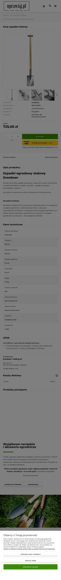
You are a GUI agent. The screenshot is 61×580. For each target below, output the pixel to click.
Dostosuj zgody (30, 560)
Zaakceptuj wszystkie (30, 567)
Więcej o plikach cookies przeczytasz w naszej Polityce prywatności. (29, 549)
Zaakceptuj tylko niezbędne (30, 554)
